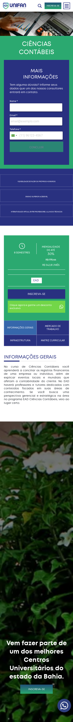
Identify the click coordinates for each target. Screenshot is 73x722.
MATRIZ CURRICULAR (53, 340)
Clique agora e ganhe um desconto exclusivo (36, 307)
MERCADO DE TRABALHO (53, 328)
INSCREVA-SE (53, 5)
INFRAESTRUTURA (20, 340)
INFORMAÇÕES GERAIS (20, 327)
